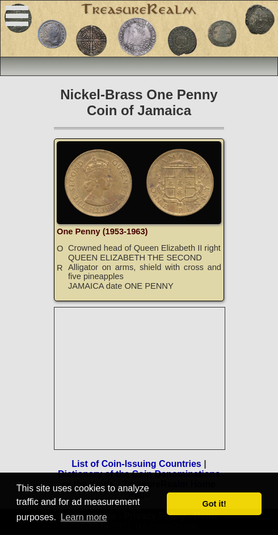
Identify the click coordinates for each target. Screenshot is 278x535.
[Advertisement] (140, 378)
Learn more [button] (84, 517)
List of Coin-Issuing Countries (136, 464)
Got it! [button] (214, 503)
